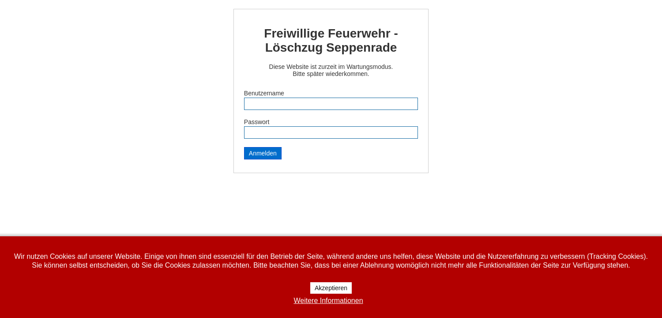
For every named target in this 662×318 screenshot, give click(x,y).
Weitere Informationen (328, 300)
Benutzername (264, 93)
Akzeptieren (331, 288)
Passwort (257, 121)
